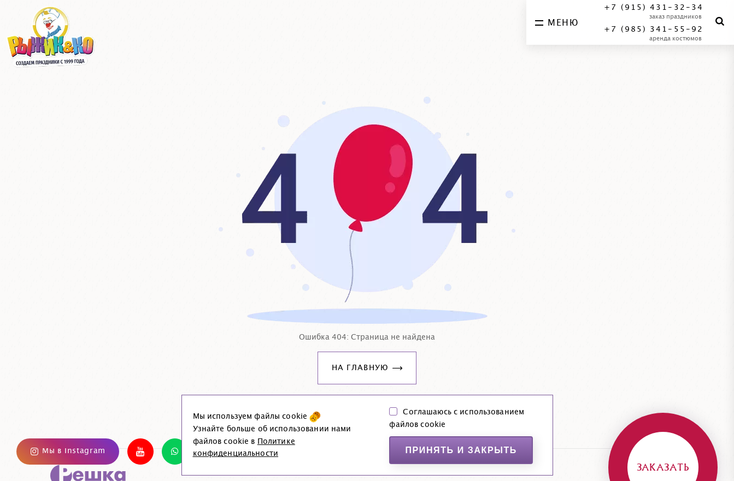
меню (556, 23)
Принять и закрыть (461, 450)
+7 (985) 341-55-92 (653, 29)
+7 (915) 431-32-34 (653, 7)
